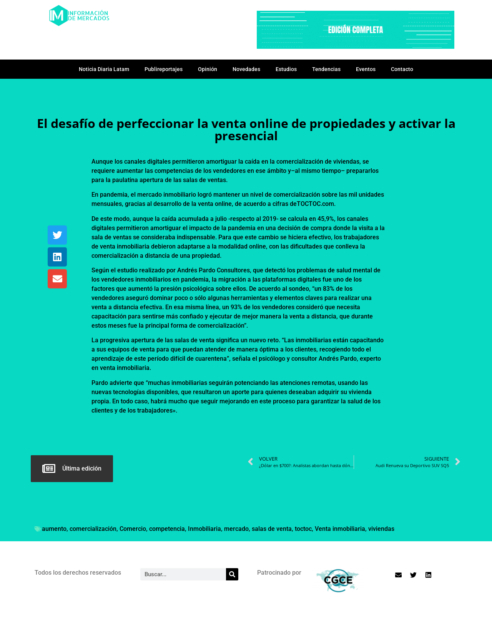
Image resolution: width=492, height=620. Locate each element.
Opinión (207, 69)
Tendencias (326, 69)
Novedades (246, 69)
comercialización (93, 528)
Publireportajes (164, 69)
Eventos (366, 69)
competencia (167, 528)
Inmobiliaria (204, 528)
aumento (54, 528)
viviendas (381, 528)
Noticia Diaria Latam (104, 69)
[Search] (232, 574)
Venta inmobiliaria (340, 528)
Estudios (286, 69)
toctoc (303, 528)
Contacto (402, 69)
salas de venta (272, 528)
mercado (236, 528)
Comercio (133, 528)
